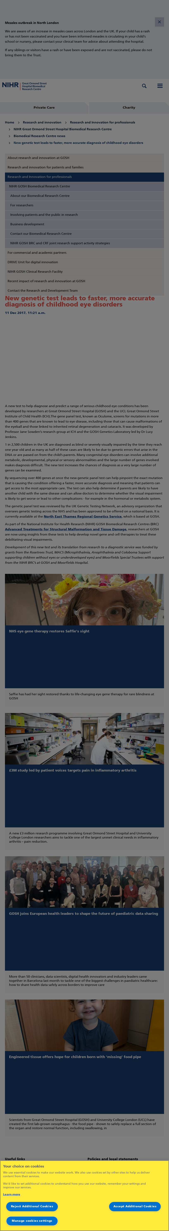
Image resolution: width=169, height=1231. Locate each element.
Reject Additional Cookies (32, 1206)
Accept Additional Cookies (135, 1206)
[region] (84, 1195)
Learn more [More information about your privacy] (11, 1194)
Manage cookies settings (32, 1221)
